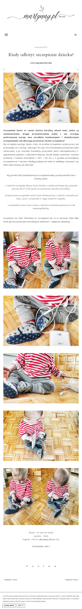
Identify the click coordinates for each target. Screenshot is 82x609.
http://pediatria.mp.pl (28, 175)
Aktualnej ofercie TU (49, 539)
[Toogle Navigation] (6, 35)
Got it (21, 605)
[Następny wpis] (77, 69)
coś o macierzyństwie (41, 63)
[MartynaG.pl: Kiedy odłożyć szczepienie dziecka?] (41, 14)
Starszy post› (72, 580)
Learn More (9, 605)
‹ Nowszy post (10, 580)
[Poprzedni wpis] (3, 69)
